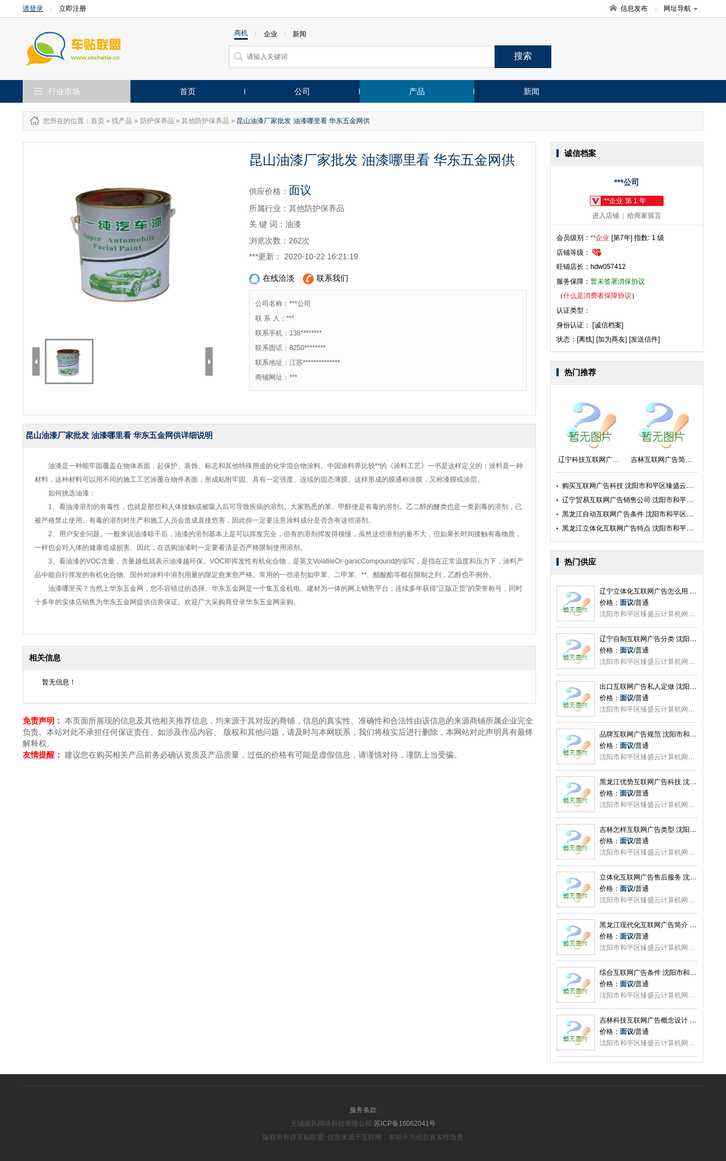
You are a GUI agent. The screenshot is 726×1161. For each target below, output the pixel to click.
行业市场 (64, 91)
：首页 (94, 121)
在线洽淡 (271, 279)
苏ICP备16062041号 (405, 1124)
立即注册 (72, 8)
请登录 (33, 8)
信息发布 (634, 8)
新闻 (531, 91)
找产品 (122, 121)
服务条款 (363, 1110)
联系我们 (325, 279)
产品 (417, 91)
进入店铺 (605, 216)
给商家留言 (644, 216)
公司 (302, 91)
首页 (188, 91)
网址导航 (681, 8)
